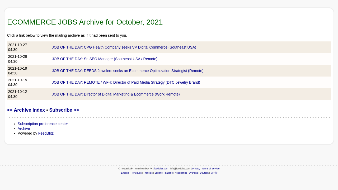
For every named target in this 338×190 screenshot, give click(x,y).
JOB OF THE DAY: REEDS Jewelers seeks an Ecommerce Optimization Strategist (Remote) (128, 71)
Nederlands (181, 173)
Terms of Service (211, 168)
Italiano (169, 173)
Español (158, 173)
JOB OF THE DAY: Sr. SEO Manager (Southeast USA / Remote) (104, 59)
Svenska (193, 173)
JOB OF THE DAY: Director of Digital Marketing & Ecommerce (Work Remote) (116, 94)
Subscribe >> (64, 110)
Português (136, 173)
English (125, 173)
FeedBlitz (46, 133)
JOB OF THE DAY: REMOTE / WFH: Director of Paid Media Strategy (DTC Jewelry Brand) (126, 82)
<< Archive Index (26, 110)
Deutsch (204, 173)
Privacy (196, 168)
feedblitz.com (161, 168)
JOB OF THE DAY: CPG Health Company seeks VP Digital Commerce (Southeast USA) (124, 47)
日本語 (214, 173)
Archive (24, 128)
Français (148, 173)
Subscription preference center (43, 124)
